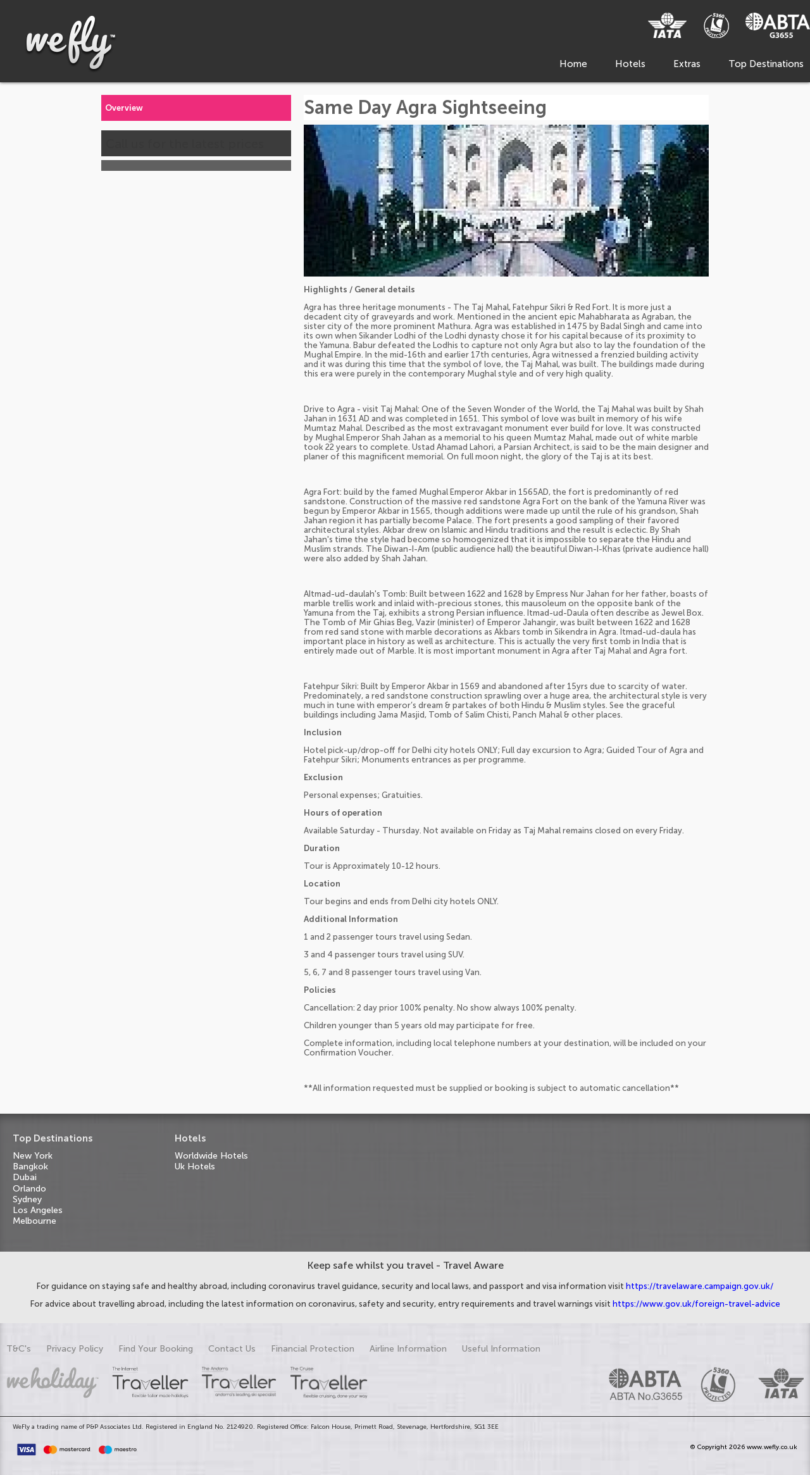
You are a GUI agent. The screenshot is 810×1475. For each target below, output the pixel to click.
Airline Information (408, 1348)
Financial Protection (312, 1348)
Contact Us (232, 1348)
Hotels (630, 64)
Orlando (29, 1188)
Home (573, 64)
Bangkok (30, 1166)
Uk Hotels (195, 1166)
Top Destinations (766, 64)
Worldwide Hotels (211, 1155)
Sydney (27, 1199)
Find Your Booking (155, 1348)
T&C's (18, 1348)
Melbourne (34, 1221)
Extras (687, 64)
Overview (124, 108)
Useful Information (501, 1348)
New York (33, 1155)
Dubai (25, 1177)
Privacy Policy (74, 1348)
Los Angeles (38, 1210)
